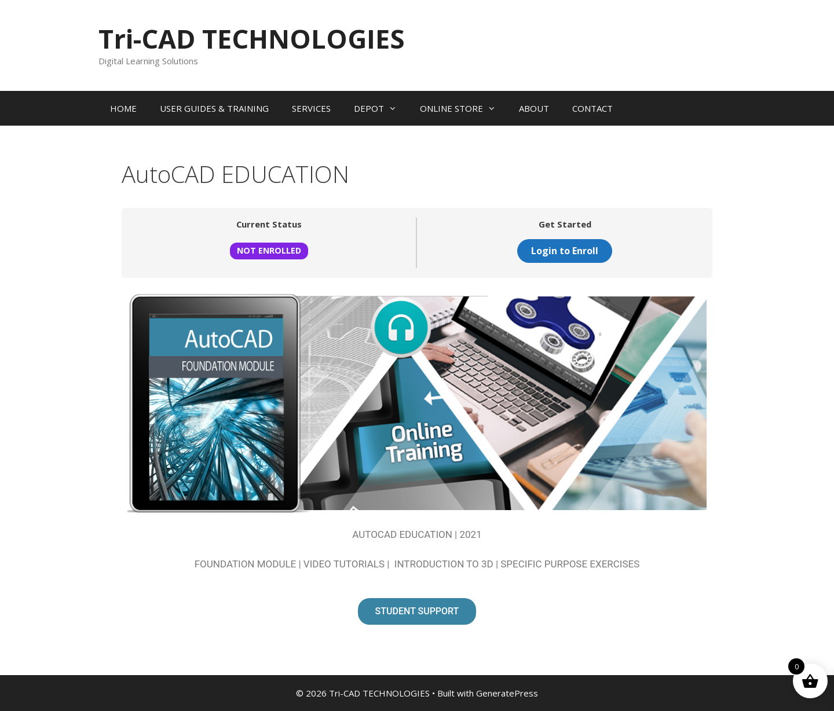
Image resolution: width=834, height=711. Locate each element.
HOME (123, 108)
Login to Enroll (564, 250)
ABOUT (534, 108)
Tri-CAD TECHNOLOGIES (251, 38)
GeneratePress (507, 693)
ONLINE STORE (463, 108)
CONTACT (592, 108)
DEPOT (381, 108)
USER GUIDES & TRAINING (214, 108)
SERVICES (311, 108)
